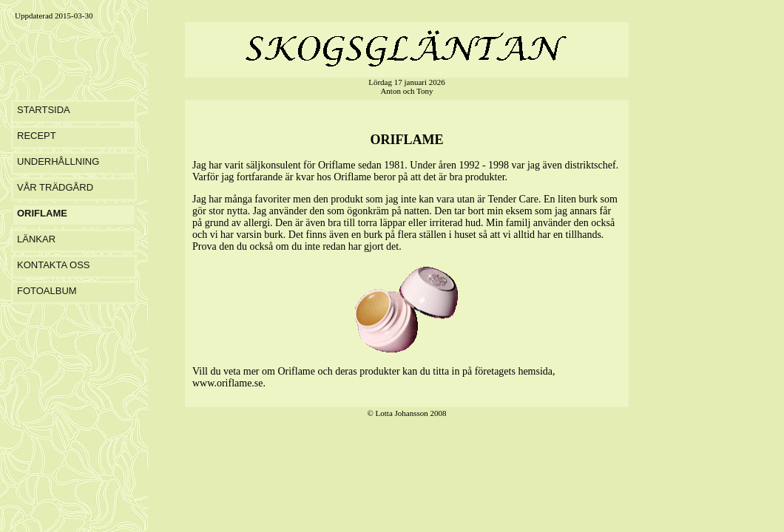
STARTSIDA (43, 109)
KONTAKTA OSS (53, 264)
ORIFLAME (42, 213)
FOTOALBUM (47, 290)
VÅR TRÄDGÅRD (55, 187)
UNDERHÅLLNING (58, 161)
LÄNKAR (36, 239)
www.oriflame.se (227, 383)
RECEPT (36, 135)
